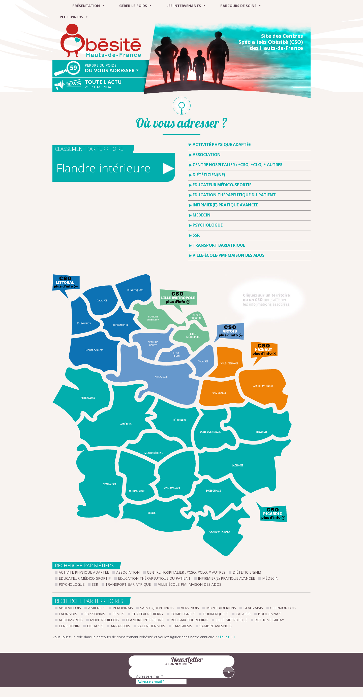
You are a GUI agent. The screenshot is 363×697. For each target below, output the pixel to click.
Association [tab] (207, 154)
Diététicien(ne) (247, 572)
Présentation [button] (88, 5)
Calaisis (243, 613)
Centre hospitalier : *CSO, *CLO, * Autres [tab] (237, 164)
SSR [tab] (196, 235)
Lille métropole (231, 619)
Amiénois (96, 607)
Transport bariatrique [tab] (219, 245)
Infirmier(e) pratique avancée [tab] (225, 205)
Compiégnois (183, 613)
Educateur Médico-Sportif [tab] (222, 185)
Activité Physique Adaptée (84, 572)
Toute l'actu (119, 84)
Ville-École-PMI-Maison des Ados (189, 584)
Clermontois (283, 607)
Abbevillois (70, 607)
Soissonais (94, 613)
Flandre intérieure (144, 619)
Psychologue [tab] (208, 225)
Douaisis (95, 625)
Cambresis (182, 625)
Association (128, 572)
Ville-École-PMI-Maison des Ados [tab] (228, 255)
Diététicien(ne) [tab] (209, 174)
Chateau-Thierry (147, 613)
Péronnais (123, 607)
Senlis (118, 613)
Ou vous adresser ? (119, 68)
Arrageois (120, 625)
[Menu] (58, 5)
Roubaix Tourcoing (189, 619)
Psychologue (71, 584)
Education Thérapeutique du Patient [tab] (234, 195)
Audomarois (71, 619)
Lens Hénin (69, 625)
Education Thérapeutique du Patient (154, 578)
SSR (95, 584)
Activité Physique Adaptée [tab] (222, 144)
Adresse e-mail (149, 676)
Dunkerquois (215, 613)
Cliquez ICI (226, 637)
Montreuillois (104, 619)
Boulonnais (269, 613)
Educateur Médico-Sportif (85, 578)
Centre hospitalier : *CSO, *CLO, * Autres (186, 572)
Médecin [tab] (201, 215)
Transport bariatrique (128, 584)
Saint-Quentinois (157, 607)
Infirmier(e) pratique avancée (226, 578)
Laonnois (68, 613)
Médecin (270, 578)
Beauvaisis (253, 607)
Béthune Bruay (269, 619)
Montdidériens (221, 607)
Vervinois (190, 607)
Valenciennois (151, 625)
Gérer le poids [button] (135, 5)
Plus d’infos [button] (74, 17)
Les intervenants (186, 5)
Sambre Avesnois (215, 625)
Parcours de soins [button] (240, 5)
